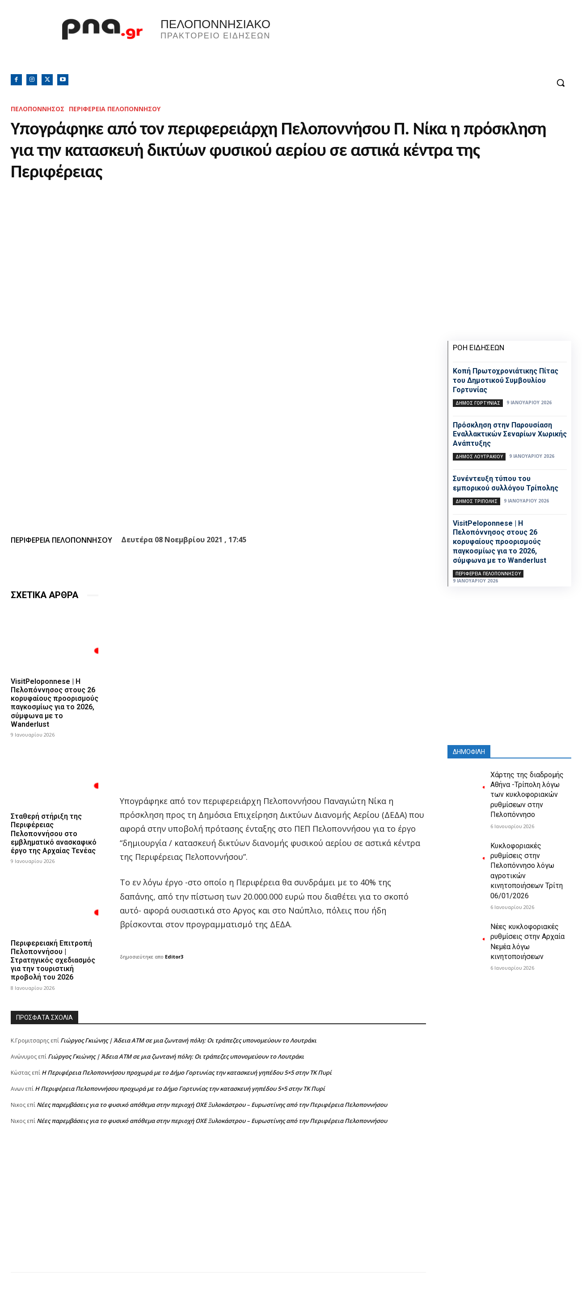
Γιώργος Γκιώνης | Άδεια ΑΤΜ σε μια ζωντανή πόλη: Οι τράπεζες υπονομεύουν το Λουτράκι (188, 1040)
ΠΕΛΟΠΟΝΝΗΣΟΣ (37, 109)
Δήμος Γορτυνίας (477, 403)
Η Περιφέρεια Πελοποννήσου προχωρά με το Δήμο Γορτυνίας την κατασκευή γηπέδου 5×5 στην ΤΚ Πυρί (187, 1072)
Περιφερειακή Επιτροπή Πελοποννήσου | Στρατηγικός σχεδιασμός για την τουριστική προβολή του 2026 (53, 959)
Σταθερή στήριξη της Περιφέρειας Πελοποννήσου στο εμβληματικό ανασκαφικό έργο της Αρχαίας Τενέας (54, 833)
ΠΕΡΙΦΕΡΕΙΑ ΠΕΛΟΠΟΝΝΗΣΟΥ (114, 109)
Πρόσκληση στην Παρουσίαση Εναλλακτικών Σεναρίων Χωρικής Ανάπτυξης (510, 434)
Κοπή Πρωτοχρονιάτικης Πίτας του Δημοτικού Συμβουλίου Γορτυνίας (505, 380)
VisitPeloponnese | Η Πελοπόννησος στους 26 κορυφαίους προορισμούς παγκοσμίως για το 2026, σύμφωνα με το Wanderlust (54, 703)
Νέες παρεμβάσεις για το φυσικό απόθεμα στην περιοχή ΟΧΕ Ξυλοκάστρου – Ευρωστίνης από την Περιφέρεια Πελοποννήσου (212, 1104)
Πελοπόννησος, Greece (416, 42)
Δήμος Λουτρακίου (479, 456)
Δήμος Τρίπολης (476, 501)
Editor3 (174, 956)
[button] (560, 82)
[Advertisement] (218, 1209)
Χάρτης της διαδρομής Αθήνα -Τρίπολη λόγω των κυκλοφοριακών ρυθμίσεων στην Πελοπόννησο (527, 795)
